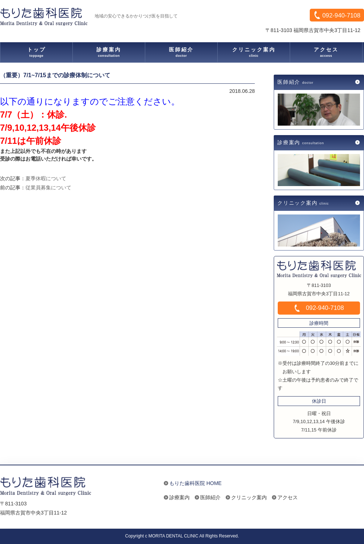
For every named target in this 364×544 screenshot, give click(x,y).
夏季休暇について (45, 178)
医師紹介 (296, 82)
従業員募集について (48, 187)
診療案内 (301, 142)
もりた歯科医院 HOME (195, 483)
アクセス (287, 497)
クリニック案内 (304, 203)
